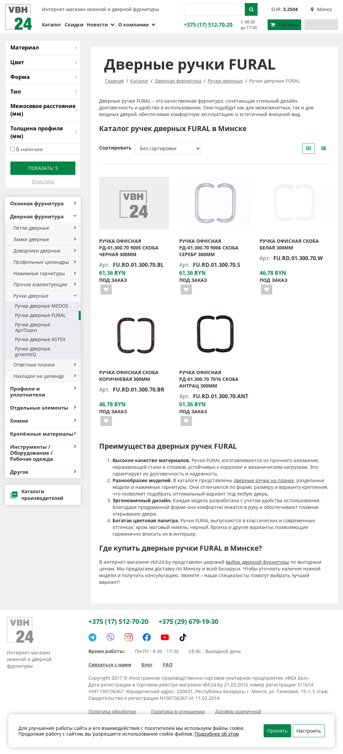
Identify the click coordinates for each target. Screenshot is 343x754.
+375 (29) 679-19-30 (188, 621)
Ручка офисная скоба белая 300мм (289, 244)
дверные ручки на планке (264, 480)
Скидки (74, 24)
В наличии (29, 149)
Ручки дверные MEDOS (41, 306)
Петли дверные (44, 228)
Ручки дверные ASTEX (40, 339)
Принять (277, 731)
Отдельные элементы (43, 407)
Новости (101, 24)
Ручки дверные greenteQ (32, 351)
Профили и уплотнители (43, 391)
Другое (43, 471)
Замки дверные (44, 239)
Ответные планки (44, 364)
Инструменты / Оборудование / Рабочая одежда (43, 452)
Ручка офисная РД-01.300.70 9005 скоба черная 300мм (128, 247)
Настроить (308, 731)
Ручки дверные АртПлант (32, 327)
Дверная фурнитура (43, 216)
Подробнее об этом (217, 734)
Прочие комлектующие (44, 284)
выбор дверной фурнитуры (257, 562)
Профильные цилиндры (44, 262)
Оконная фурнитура (43, 203)
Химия (43, 420)
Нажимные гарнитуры (44, 273)
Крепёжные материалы (43, 433)
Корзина (284, 24)
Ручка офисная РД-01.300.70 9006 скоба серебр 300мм (208, 247)
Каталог (51, 24)
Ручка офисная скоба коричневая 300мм (128, 375)
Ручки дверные (45, 296)
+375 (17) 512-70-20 (207, 24)
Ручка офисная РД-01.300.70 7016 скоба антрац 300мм (208, 379)
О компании (137, 24)
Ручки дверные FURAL (40, 315)
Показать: (43, 168)
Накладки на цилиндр (44, 376)
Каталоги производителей (36, 494)
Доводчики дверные (44, 250)
